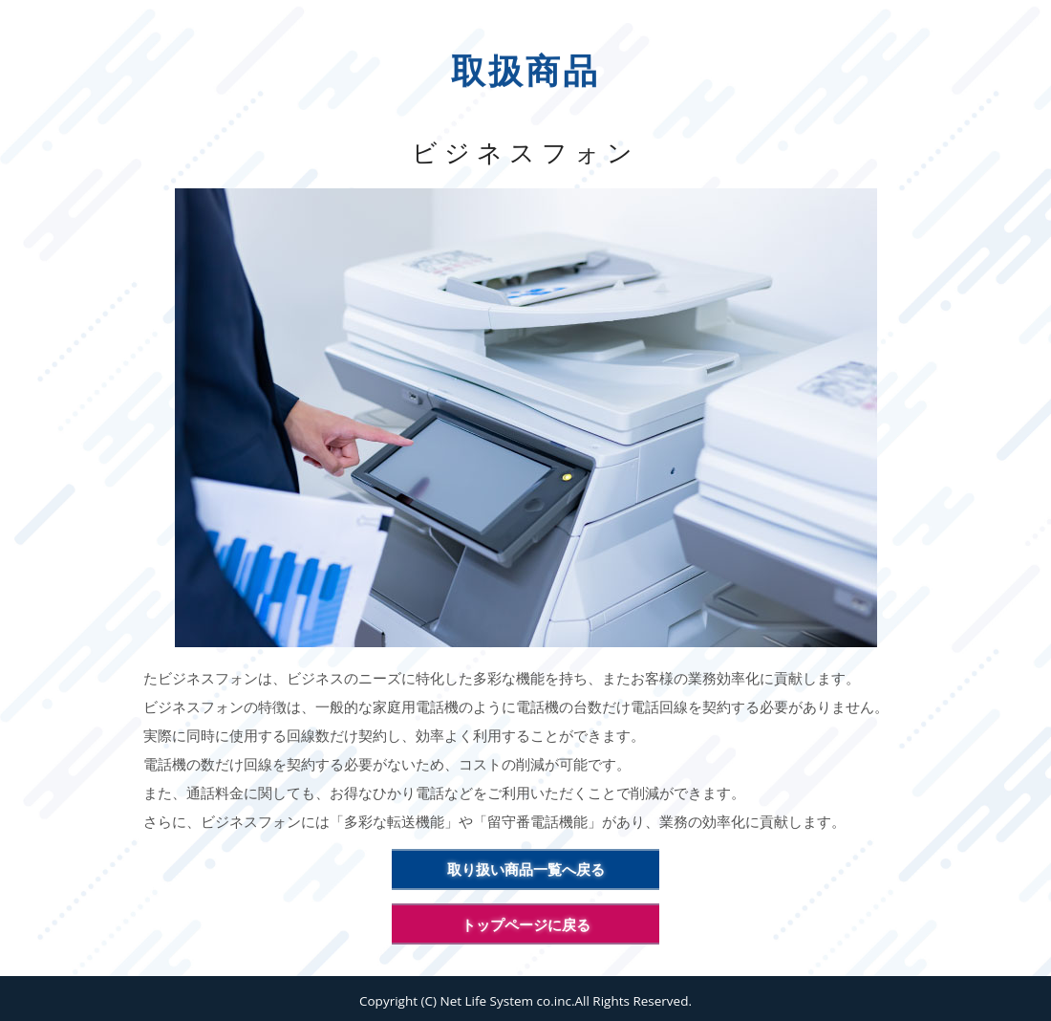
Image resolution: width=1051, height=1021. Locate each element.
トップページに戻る (525, 924)
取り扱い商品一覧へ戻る (526, 869)
